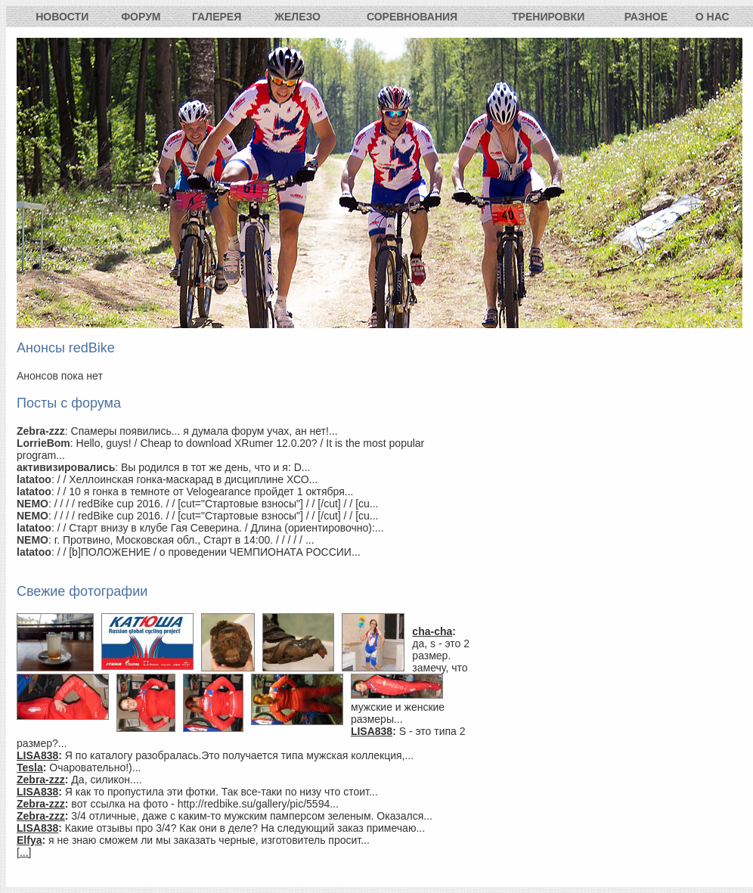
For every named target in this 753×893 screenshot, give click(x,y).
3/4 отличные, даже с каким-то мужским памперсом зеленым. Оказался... (251, 816)
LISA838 (371, 731)
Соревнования (412, 17)
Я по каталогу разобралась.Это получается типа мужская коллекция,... (239, 755)
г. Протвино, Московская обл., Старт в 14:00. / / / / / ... (184, 540)
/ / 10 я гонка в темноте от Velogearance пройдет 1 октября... (205, 491)
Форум (140, 17)
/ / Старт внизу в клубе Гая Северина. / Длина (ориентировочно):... (220, 528)
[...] (24, 852)
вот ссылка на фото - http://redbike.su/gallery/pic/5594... (205, 804)
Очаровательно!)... (95, 767)
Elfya (29, 840)
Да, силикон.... (106, 780)
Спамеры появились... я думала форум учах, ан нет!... (204, 431)
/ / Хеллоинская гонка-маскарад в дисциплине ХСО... (187, 479)
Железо (297, 17)
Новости (62, 17)
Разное (646, 17)
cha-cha (432, 631)
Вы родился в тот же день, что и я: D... (215, 467)
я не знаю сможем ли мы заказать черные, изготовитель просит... (209, 840)
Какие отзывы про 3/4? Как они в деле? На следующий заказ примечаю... (245, 828)
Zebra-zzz (41, 780)
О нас (713, 17)
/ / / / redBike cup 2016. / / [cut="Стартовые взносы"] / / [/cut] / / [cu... (216, 504)
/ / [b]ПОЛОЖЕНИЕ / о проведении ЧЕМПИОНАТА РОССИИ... (209, 552)
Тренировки (548, 17)
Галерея (216, 17)
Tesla (30, 767)
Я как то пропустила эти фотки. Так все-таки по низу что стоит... (221, 792)
